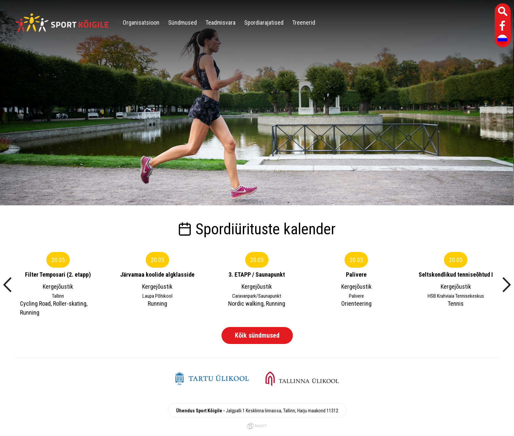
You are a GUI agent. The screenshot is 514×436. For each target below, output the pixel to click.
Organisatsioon (141, 22)
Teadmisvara (220, 22)
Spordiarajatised (264, 22)
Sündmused (182, 22)
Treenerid (303, 22)
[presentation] (7, 284)
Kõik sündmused (257, 335)
